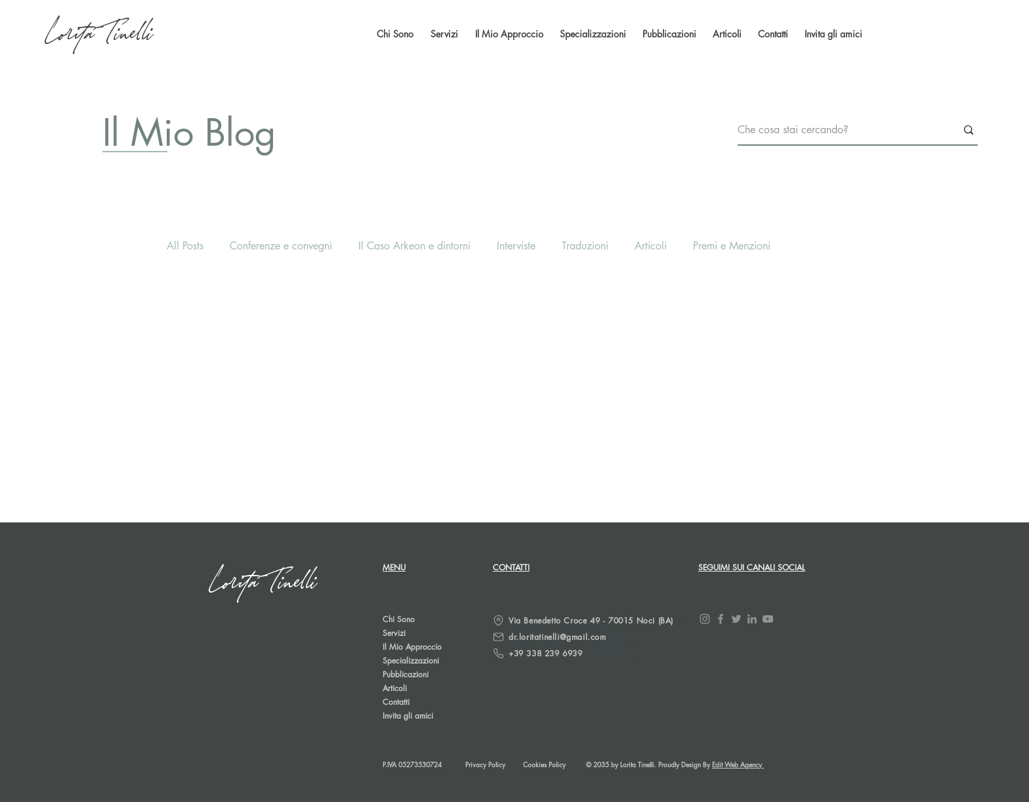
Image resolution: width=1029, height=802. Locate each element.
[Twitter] (736, 618)
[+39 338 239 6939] (563, 653)
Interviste (516, 246)
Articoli (651, 246)
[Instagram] (704, 618)
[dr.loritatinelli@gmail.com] (563, 637)
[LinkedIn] (752, 618)
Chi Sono (399, 619)
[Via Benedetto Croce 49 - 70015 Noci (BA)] (588, 620)
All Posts (185, 246)
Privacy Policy (485, 764)
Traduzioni (585, 246)
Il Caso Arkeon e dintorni (414, 246)
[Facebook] (720, 618)
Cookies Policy (544, 764)
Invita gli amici (408, 715)
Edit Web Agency (738, 764)
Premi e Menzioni (731, 246)
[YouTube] (767, 618)
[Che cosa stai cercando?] (837, 130)
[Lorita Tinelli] (100, 34)
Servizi (394, 633)
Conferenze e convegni (281, 246)
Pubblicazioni (406, 674)
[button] (668, 34)
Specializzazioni (411, 660)
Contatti (396, 701)
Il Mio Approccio (412, 646)
